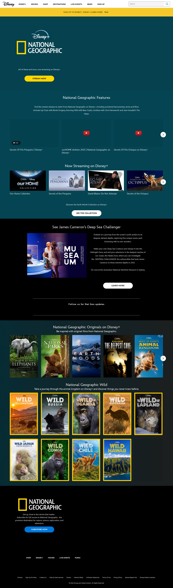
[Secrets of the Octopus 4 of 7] (145, 180)
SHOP (28, 558)
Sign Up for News (31, 577)
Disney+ (20, 577)
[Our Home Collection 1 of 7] (28, 180)
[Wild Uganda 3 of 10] (86, 414)
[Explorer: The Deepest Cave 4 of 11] (118, 356)
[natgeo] (13, 558)
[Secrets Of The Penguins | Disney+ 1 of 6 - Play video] (34, 133)
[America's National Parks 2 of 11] (55, 356)
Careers (68, 577)
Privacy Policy (118, 577)
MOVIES (51, 558)
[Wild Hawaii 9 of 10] (117, 460)
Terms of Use (106, 577)
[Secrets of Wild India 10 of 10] (148, 460)
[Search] (146, 3)
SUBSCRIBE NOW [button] (39, 529)
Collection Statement (92, 577)
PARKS (77, 558)
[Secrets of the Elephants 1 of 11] (24, 356)
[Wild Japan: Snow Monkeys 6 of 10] (24, 460)
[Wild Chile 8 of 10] (86, 460)
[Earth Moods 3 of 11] (86, 356)
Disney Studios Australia (147, 577)
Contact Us (43, 577)
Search (167, 3)
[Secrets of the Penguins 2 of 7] (67, 180)
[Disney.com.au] (8, 4)
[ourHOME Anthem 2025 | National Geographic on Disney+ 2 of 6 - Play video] (86, 133)
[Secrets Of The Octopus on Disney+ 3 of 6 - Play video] (138, 133)
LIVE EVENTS (64, 558)
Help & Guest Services (56, 577)
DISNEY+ (39, 558)
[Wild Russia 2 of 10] (55, 414)
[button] (39, 79)
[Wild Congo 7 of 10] (55, 460)
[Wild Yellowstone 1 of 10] (24, 414)
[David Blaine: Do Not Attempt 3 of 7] (106, 180)
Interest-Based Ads (131, 577)
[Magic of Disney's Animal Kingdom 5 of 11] (149, 356)
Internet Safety (78, 577)
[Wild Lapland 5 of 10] (148, 414)
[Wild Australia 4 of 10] (117, 414)
